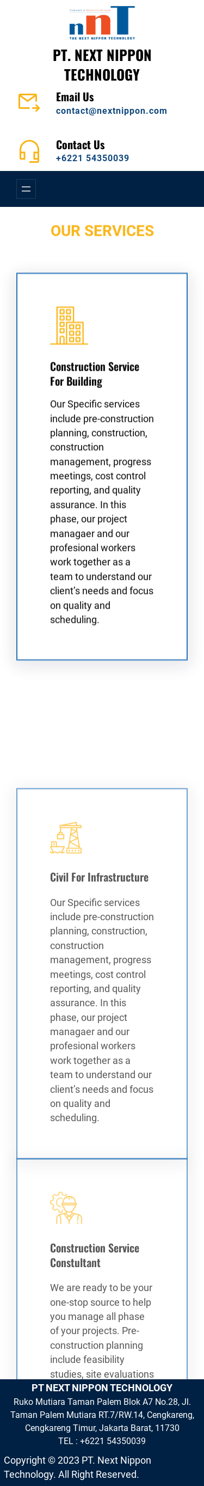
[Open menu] (26, 189)
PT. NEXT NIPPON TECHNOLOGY (102, 64)
